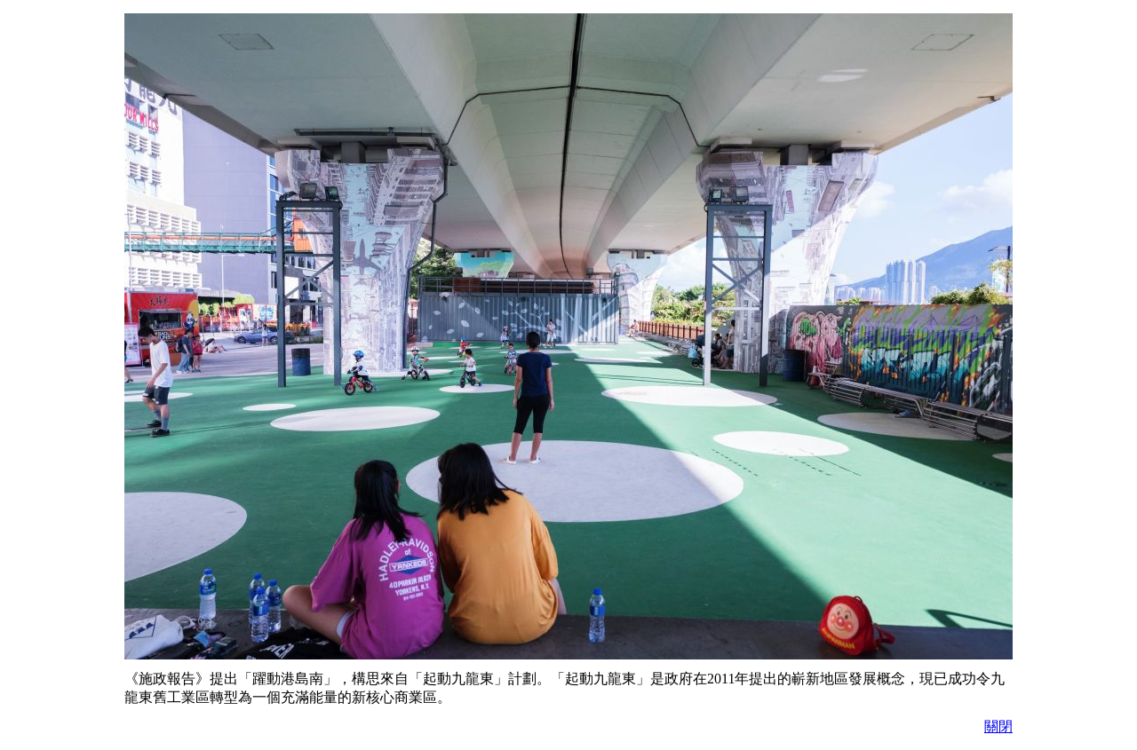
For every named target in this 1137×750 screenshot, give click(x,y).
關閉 (998, 726)
